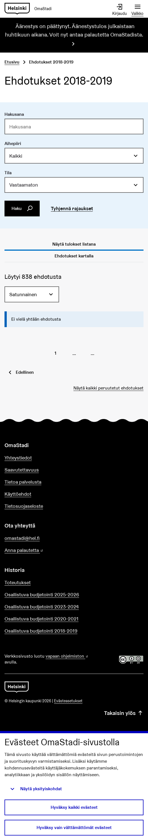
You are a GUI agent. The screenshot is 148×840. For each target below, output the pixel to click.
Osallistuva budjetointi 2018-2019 (41, 631)
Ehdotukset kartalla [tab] (74, 256)
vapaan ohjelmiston (67, 656)
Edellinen (25, 372)
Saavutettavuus (22, 470)
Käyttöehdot (18, 494)
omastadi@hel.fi (22, 538)
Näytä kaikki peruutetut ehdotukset (108, 388)
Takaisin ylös (123, 713)
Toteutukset (18, 582)
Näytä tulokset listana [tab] (74, 244)
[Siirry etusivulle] (30, 9)
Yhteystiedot (18, 457)
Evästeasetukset (68, 700)
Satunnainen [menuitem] (23, 294)
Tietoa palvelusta (23, 482)
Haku (22, 208)
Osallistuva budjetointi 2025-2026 (42, 594)
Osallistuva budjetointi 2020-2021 (42, 618)
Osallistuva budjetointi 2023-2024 (42, 606)
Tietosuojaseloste (24, 506)
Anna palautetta (40, 550)
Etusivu (12, 62)
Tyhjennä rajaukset (72, 208)
